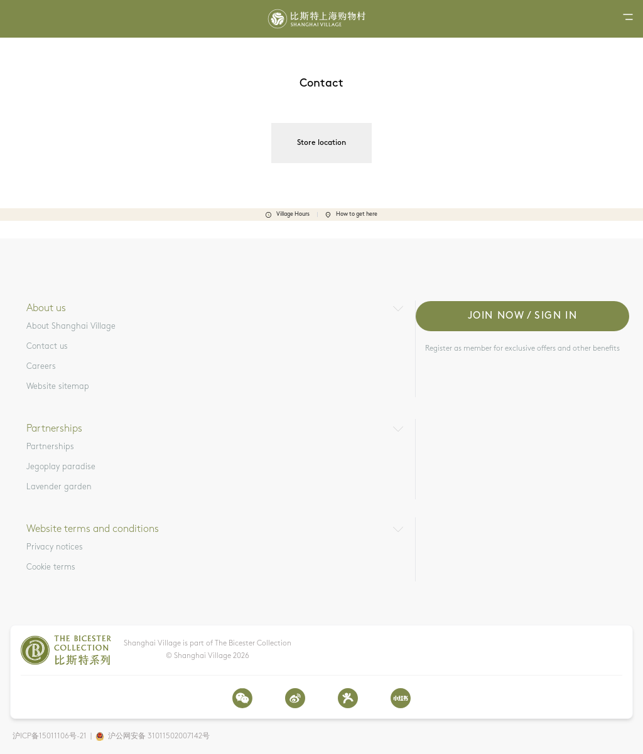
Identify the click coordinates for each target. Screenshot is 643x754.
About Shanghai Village (71, 326)
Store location (321, 143)
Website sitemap (57, 387)
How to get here (351, 214)
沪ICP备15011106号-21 (50, 736)
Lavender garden (59, 487)
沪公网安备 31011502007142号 (159, 736)
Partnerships (50, 447)
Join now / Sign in (523, 316)
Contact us (47, 346)
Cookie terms (50, 567)
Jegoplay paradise (60, 467)
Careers (41, 367)
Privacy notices (54, 547)
